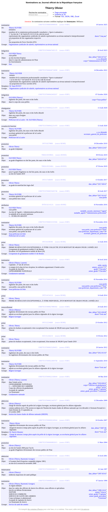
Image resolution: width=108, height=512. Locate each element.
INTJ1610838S (47, 242)
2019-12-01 (102, 148)
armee (98, 387)
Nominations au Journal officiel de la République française (54, 2)
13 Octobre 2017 (101, 180)
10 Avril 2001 (102, 456)
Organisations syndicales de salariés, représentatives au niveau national (33, 44)
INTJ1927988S (47, 143)
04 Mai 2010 (102, 377)
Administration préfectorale (96, 213)
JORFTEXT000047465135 (47, 50)
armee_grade (93, 271)
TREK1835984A (47, 155)
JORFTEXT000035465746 (47, 191)
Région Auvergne (15, 317)
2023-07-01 (102, 57)
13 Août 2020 (102, 108)
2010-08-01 (102, 383)
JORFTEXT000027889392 (47, 307)
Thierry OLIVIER (16, 28)
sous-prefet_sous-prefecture (91, 229)
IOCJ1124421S (47, 336)
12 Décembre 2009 (100, 400)
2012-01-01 (102, 353)
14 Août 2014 (102, 295)
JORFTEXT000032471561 (47, 260)
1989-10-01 (102, 490)
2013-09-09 (102, 312)
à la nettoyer (85, 509)
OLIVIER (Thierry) (17, 97)
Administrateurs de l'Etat (97, 61)
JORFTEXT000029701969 (47, 279)
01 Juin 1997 (102, 469)
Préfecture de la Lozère (17, 138)
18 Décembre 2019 (100, 143)
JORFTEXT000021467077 (47, 400)
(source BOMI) (60, 143)
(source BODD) (61, 155)
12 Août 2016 (102, 242)
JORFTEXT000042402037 (47, 94)
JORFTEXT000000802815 (47, 442)
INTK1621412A (47, 205)
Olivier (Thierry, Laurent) (19, 263)
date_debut (92, 57)
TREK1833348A (47, 166)
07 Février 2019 (101, 166)
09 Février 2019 (101, 155)
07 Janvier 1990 (101, 481)
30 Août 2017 (102, 191)
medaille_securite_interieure (90, 211)
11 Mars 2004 (102, 442)
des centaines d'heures (35, 509)
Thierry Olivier (15, 423)
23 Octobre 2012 (101, 322)
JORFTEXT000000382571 (47, 469)
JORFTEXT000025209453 (47, 347)
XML (72, 16)
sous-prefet (103, 197)
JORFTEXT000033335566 (47, 222)
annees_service (97, 267)
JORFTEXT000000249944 (47, 420)
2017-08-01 (102, 184)
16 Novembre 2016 (100, 205)
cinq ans (103, 36)
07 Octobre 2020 (101, 94)
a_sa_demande (102, 59)
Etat (10, 64)
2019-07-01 (102, 159)
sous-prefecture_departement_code (90, 231)
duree (97, 36)
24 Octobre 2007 (101, 420)
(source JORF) (64, 25)
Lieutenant (102, 391)
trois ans (103, 314)
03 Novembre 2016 (100, 222)
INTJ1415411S (47, 295)
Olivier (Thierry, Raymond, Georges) (23, 459)
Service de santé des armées (18, 504)
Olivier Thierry (15, 147)
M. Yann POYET (16, 86)
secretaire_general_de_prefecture (95, 134)
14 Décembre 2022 (100, 70)
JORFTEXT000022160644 (47, 377)
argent (104, 211)
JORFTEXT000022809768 (47, 361)
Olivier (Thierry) (16, 310)
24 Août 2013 (102, 307)
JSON (67, 16)
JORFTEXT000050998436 (47, 25)
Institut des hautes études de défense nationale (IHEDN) (28, 414)
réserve (103, 492)
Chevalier (102, 269)
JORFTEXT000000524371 (47, 481)
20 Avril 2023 (102, 50)
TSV (62, 16)
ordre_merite (102, 265)
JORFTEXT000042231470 (47, 108)
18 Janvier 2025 (101, 25)
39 (105, 231)
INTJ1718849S (47, 180)
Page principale (61, 13)
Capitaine (102, 389)
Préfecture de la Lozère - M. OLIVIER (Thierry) (26, 120)
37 (105, 267)
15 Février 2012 (101, 336)
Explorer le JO (60, 14)
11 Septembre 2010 (100, 361)
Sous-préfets (101, 100)
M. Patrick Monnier (17, 432)
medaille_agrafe (79, 213)
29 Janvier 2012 (101, 347)
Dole (104, 229)
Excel (77, 16)
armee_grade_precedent (89, 391)
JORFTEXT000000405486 (47, 456)
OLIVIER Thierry (16, 53)
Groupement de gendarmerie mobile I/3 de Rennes (26, 254)
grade (96, 269)
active (104, 387)
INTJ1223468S (47, 322)
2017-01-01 (102, 195)
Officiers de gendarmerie (97, 385)
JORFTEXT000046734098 (47, 70)
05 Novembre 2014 (100, 279)
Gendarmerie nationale (17, 273)
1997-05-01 (102, 474)
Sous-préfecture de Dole (17, 234)
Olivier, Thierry (15, 298)
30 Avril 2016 (102, 260)
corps (85, 61)
